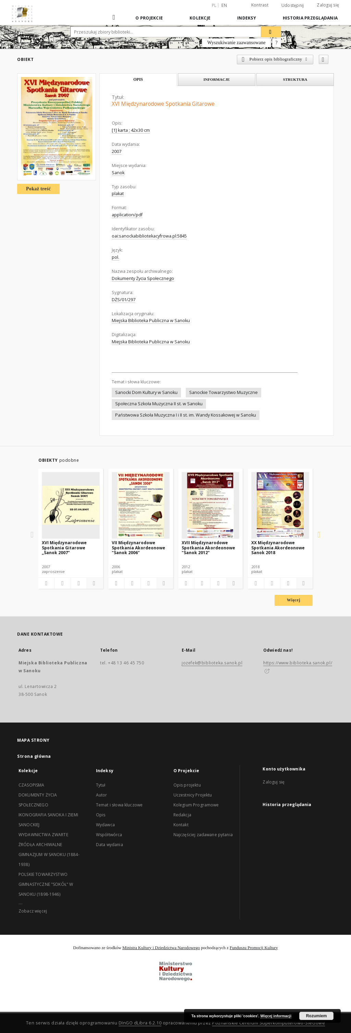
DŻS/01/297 (123, 300)
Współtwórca (109, 835)
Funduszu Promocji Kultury (254, 947)
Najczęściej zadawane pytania (203, 835)
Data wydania (109, 844)
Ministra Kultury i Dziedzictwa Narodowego (161, 947)
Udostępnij (292, 5)
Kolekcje (200, 18)
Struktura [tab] (295, 79)
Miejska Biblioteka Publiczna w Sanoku (151, 320)
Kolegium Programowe (196, 805)
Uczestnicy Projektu (192, 795)
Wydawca (105, 825)
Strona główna (34, 756)
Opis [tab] (138, 79)
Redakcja (182, 815)
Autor (101, 795)
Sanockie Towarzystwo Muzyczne (223, 392)
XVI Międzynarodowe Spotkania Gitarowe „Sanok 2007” (64, 547)
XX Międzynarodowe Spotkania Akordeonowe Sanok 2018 (278, 547)
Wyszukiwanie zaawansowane (236, 42)
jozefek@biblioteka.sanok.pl (212, 663)
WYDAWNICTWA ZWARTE (43, 835)
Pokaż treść (38, 188)
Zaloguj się (328, 5)
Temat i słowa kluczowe (119, 805)
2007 (116, 151)
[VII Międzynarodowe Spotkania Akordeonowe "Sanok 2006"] (140, 505)
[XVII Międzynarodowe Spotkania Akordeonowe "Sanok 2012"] (210, 505)
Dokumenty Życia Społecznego (143, 278)
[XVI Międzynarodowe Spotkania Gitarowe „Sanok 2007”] (70, 505)
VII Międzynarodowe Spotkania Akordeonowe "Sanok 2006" (138, 547)
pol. (115, 257)
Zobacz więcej (33, 911)
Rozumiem (316, 1015)
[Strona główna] (114, 17)
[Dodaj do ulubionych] (323, 59)
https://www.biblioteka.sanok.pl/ (297, 663)
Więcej (293, 600)
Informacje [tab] (217, 79)
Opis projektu (187, 785)
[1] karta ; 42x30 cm (131, 130)
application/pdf (127, 215)
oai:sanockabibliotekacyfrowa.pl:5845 (149, 236)
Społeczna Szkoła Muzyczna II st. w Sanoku (159, 404)
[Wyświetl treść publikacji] (79, 583)
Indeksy (246, 18)
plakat (118, 193)
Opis (101, 815)
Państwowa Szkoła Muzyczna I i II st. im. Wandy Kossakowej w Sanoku (185, 415)
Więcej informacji (276, 1016)
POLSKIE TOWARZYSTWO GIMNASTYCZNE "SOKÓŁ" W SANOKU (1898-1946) (46, 884)
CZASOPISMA (32, 785)
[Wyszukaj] (271, 31)
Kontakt (181, 825)
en (224, 5)
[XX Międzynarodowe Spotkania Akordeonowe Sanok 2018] (280, 505)
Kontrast (259, 5)
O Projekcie (149, 18)
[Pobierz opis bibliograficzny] (62, 583)
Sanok (118, 173)
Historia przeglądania (310, 18)
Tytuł (101, 785)
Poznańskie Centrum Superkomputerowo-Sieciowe (268, 1023)
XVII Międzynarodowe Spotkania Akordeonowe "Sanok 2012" (208, 547)
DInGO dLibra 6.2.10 (140, 1023)
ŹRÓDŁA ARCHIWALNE (40, 844)
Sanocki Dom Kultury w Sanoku (146, 392)
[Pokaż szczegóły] (94, 583)
